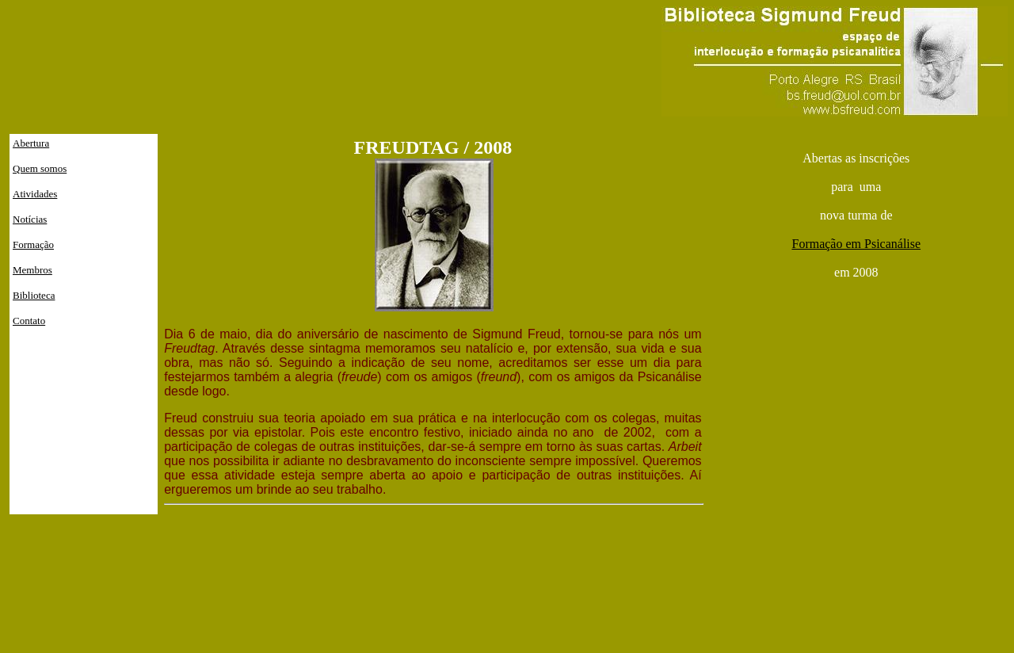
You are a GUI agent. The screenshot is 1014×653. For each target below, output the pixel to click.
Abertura (31, 143)
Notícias (30, 219)
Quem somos (40, 168)
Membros (32, 270)
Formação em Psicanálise (856, 243)
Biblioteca (34, 295)
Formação (33, 244)
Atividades (35, 194)
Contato (29, 320)
